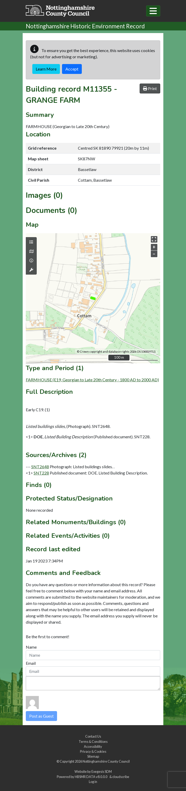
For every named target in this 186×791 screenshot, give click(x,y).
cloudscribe (120, 777)
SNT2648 (40, 466)
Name (31, 646)
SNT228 (41, 472)
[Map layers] (31, 242)
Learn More (46, 68)
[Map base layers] (31, 251)
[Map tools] (31, 270)
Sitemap (93, 756)
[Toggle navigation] (153, 10)
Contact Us (93, 736)
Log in (93, 782)
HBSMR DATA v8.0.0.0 (91, 777)
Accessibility (93, 746)
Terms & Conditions (93, 741)
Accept (71, 68)
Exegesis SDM (101, 771)
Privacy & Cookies (93, 751)
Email (31, 663)
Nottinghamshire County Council (106, 761)
